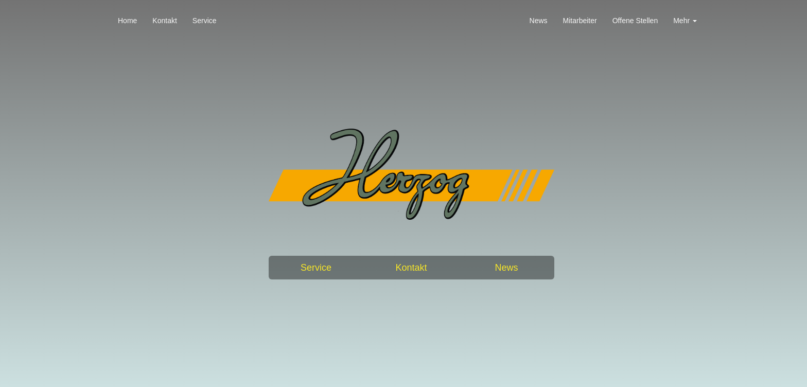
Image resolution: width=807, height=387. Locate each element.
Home (127, 20)
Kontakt (164, 20)
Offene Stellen (635, 20)
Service (204, 20)
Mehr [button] (685, 20)
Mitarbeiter (580, 20)
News (539, 20)
